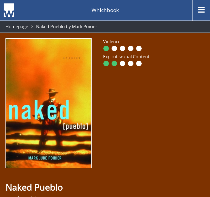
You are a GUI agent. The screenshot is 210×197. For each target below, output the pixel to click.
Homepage (16, 27)
